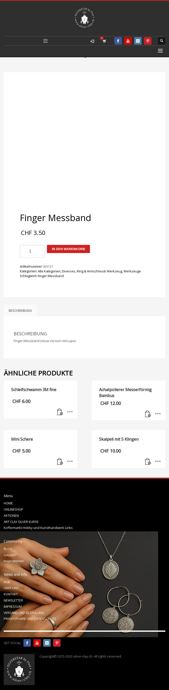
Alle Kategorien (49, 271)
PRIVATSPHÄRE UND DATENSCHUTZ (30, 618)
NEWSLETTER (13, 600)
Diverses (68, 271)
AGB (7, 582)
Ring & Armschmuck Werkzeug (99, 271)
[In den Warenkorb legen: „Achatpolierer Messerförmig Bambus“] (148, 414)
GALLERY (10, 555)
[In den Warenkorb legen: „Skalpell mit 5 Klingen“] (148, 462)
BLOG (8, 548)
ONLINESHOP (13, 509)
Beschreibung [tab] (20, 310)
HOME (8, 503)
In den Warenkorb (68, 249)
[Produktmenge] (32, 251)
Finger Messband (51, 276)
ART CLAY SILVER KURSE (21, 521)
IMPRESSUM (13, 606)
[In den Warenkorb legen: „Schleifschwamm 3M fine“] (60, 412)
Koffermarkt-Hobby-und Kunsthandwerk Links (38, 527)
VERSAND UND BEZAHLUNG (24, 612)
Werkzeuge (132, 271)
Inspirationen (14, 561)
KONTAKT (11, 594)
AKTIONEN (11, 515)
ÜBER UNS (11, 588)
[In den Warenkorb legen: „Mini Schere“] (60, 462)
